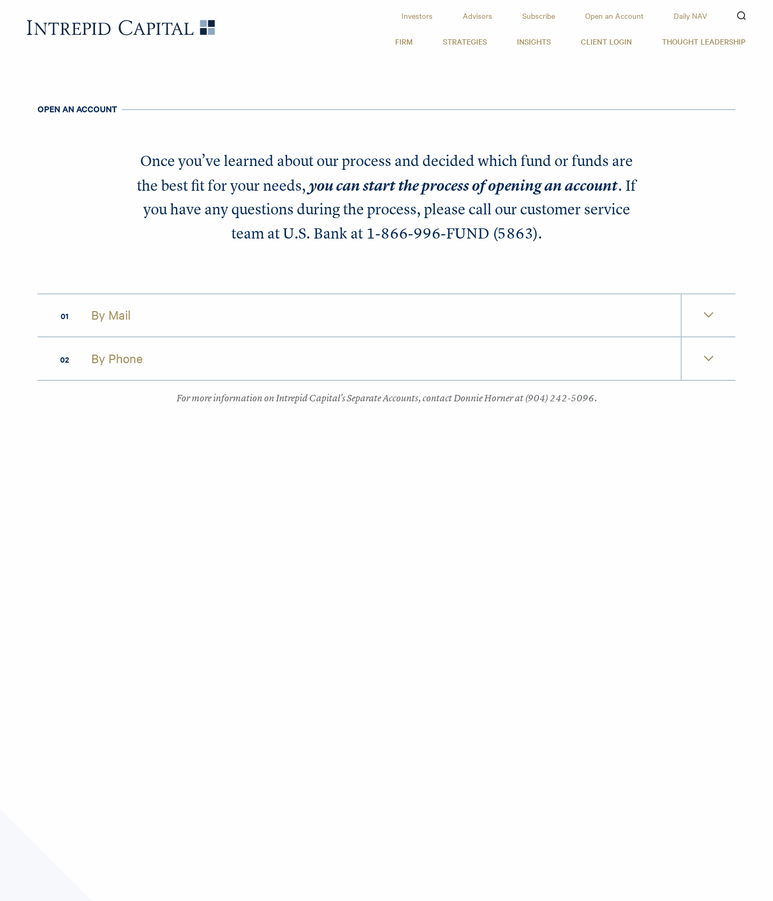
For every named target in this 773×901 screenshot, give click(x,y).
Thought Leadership (704, 41)
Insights (534, 41)
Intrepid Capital (121, 28)
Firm (404, 41)
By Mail (110, 314)
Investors (417, 15)
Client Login (606, 41)
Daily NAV (690, 15)
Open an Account (614, 15)
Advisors (477, 15)
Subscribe (538, 15)
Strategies (465, 41)
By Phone (117, 358)
